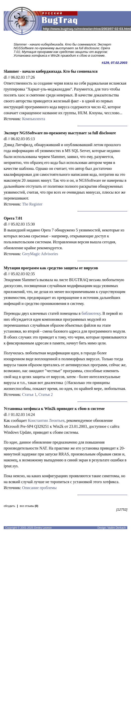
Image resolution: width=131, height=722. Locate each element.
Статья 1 (29, 394)
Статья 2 (45, 394)
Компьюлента (33, 119)
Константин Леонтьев (46, 420)
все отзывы (29, 505)
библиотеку (91, 313)
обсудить (9, 505)
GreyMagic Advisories (40, 254)
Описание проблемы (39, 488)
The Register (32, 204)
